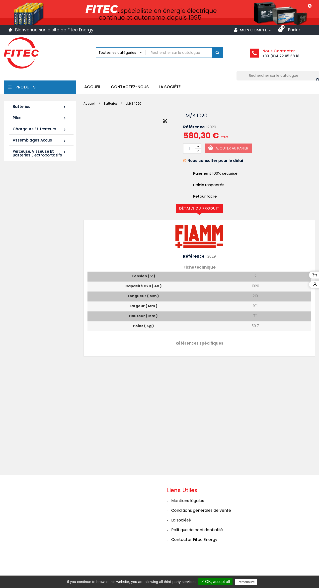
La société (170, 87)
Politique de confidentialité (197, 549)
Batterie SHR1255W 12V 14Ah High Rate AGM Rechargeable (33, 233)
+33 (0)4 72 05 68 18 (280, 56)
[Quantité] (189, 148)
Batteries (40, 107)
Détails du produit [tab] (199, 208)
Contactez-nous (130, 87)
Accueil (92, 87)
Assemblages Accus (40, 140)
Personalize (246, 582)
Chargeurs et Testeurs (40, 129)
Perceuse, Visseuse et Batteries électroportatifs (40, 153)
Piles (40, 118)
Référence (194, 127)
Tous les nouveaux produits (42, 332)
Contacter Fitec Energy (194, 559)
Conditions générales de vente (201, 529)
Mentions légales (187, 520)
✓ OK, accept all (215, 582)
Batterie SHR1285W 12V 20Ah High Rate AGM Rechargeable (33, 301)
